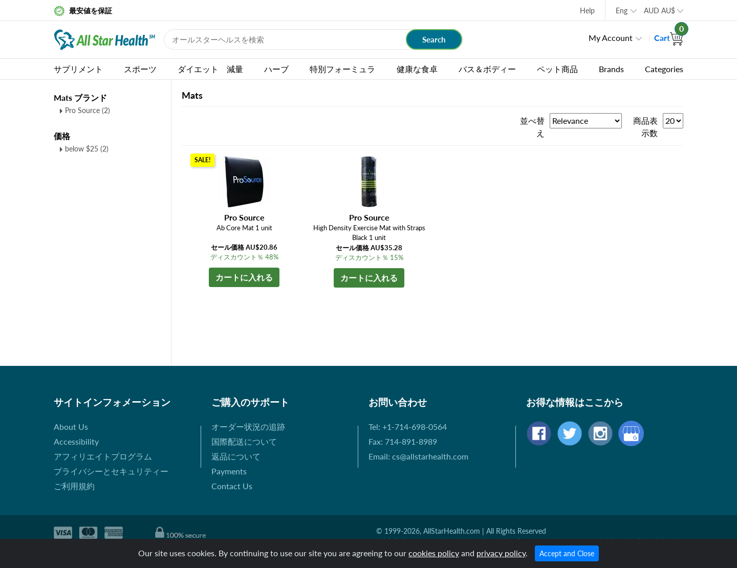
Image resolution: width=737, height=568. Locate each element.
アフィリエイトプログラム (103, 456)
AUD (659, 10)
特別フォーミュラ (342, 69)
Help (587, 10)
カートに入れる (244, 277)
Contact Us (231, 486)
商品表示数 (645, 127)
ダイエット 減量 (210, 69)
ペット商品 (557, 69)
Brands (611, 69)
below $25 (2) (87, 148)
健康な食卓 (417, 69)
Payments (229, 471)
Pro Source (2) (87, 110)
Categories (664, 69)
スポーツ (140, 69)
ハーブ (276, 69)
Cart (668, 37)
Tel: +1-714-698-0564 (407, 426)
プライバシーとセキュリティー (111, 471)
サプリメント (78, 69)
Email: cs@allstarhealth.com (418, 456)
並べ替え (532, 127)
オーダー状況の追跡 (248, 426)
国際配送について (244, 441)
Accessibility (76, 441)
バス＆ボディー (487, 69)
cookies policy (433, 553)
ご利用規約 (74, 486)
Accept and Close (566, 553)
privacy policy (501, 553)
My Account (611, 37)
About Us (71, 426)
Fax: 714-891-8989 (402, 441)
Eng (621, 10)
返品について (236, 456)
